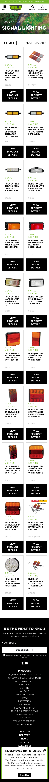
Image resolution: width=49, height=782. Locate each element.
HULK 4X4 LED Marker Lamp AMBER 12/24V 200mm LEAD (12, 243)
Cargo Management (24, 681)
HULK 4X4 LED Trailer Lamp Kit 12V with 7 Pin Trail (35, 525)
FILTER (9, 43)
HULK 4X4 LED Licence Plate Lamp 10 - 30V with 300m (36, 187)
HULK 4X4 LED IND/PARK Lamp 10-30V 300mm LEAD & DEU (36, 130)
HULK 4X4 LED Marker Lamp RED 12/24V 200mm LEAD (35, 243)
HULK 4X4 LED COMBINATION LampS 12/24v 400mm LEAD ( (35, 74)
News (24, 739)
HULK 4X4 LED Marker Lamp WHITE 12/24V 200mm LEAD (35, 300)
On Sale (24, 691)
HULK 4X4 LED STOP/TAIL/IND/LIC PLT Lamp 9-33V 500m (12, 525)
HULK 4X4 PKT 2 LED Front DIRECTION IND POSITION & (12, 582)
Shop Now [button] (24, 775)
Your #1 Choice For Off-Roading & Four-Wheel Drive (24, 2)
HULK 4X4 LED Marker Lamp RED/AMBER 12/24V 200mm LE (12, 301)
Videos (24, 742)
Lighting (24, 688)
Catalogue (24, 746)
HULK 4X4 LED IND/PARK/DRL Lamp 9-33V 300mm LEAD (12, 187)
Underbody (24, 718)
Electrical (25, 684)
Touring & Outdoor (24, 714)
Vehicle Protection (24, 721)
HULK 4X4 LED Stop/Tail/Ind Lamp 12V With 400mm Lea (12, 412)
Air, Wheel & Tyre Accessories (24, 675)
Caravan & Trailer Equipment (24, 678)
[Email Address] (24, 643)
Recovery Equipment (24, 708)
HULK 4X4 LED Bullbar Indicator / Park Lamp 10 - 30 (12, 75)
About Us (24, 731)
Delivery (24, 735)
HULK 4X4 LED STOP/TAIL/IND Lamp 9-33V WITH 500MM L (35, 469)
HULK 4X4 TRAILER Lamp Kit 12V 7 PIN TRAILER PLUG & (35, 583)
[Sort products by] (35, 43)
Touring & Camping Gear (24, 711)
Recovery (24, 704)
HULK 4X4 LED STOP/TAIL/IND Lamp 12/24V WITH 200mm (12, 356)
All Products (24, 724)
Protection (24, 701)
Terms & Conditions (30, 655)
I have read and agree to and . (24, 656)
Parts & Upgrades (24, 694)
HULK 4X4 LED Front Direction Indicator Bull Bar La (12, 131)
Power (24, 698)
